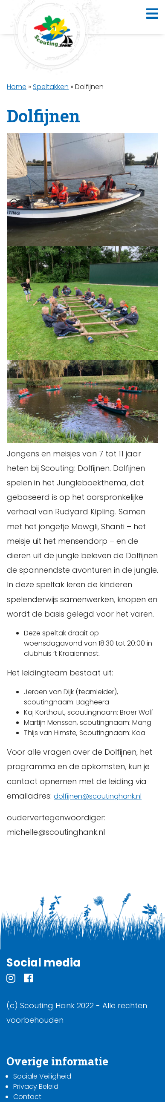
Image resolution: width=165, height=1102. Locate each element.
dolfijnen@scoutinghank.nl (98, 796)
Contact (27, 1097)
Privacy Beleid (35, 1086)
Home (16, 87)
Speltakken (51, 87)
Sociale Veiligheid (42, 1076)
